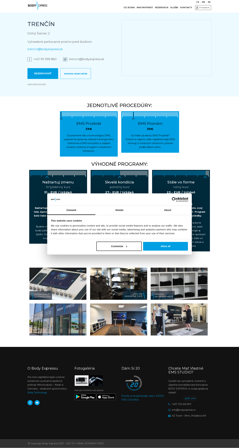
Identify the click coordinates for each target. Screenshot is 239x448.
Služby (174, 7)
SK (209, 2)
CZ (197, 2)
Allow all (165, 246)
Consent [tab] (71, 210)
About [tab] (167, 210)
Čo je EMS (129, 7)
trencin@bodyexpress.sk (45, 49)
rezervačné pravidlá (36, 84)
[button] (57, 284)
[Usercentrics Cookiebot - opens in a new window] (174, 199)
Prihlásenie (204, 7)
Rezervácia (161, 7)
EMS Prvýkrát (145, 7)
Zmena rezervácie (75, 73)
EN (203, 2)
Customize (119, 246)
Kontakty (186, 7)
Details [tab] (119, 210)
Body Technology (37, 392)
